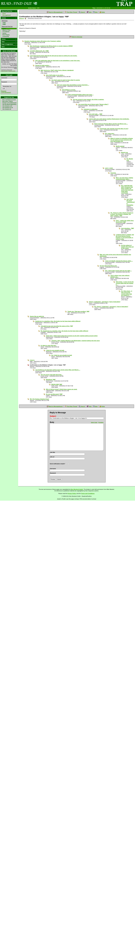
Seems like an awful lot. (37, 316)
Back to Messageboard (56, 12)
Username (4, 77)
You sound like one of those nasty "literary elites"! (93, 104)
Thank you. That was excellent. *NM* (78, 311)
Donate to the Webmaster (9, 103)
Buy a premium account (9, 99)
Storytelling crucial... (69, 89)
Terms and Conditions (87, 493)
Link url (52, 457)
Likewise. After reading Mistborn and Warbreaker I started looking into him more (75, 340)
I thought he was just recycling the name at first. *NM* (57, 326)
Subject (53, 416)
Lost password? (6, 92)
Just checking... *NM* (127, 228)
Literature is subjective (90, 109)
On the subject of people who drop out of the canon (127, 247)
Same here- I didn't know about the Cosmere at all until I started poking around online (72, 335)
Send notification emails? (57, 463)
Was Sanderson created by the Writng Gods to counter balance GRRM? (51, 46)
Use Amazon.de (6, 109)
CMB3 (4, 24)
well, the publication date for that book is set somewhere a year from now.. (57, 60)
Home (4, 13)
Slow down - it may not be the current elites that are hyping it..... (125, 283)
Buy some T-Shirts (7, 101)
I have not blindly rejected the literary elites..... (119, 261)
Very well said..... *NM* (95, 114)
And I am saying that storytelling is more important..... (73, 85)
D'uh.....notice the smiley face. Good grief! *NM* (125, 221)
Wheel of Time (6, 30)
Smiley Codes (94, 422)
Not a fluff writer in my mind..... (55, 75)
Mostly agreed (120, 146)
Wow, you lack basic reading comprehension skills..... (124, 178)
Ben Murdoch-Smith (77, 489)
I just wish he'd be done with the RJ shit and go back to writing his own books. (53, 55)
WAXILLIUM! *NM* (56, 384)
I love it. (32, 360)
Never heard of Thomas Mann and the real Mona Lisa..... (111, 123)
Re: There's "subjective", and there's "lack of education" (111, 306)
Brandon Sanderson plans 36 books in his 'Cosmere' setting (43, 41)
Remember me (7, 86)
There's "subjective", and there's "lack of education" (104, 301)
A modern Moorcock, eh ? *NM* (39, 51)
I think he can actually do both (55, 350)
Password (4, 82)
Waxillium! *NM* (51, 379)
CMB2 (4, 23)
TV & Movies (5, 31)
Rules (103, 12)
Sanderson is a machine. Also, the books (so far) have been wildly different (57, 321)
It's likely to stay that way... (49, 345)
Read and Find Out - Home (29, 3)
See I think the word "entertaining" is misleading (131, 202)
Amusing (113, 173)
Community (5, 36)
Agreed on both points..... (43, 65)
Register (3, 91)
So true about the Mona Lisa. (108, 265)
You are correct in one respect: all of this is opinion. (88, 99)
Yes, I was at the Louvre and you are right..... (118, 270)
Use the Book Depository (9, 104)
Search (83, 12)
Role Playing (5, 34)
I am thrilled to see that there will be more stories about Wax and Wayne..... (57, 370)
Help (90, 12)
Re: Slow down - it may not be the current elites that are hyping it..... (126, 293)
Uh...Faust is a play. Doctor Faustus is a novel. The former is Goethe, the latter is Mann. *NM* (121, 214)
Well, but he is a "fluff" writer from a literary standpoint (57, 70)
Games (4, 33)
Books (4, 28)
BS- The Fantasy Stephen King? (39, 399)
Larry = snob (109, 168)
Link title (52, 452)
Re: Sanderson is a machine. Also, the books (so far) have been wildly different (64, 331)
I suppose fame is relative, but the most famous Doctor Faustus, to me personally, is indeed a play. (125, 237)
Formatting (100, 422)
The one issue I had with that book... (51, 374)
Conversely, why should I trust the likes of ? (114, 128)
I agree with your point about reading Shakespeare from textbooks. (109, 119)
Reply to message (76, 37)
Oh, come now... (110, 133)
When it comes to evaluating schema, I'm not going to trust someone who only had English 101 (121, 140)
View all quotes (4, 70)
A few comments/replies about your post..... (80, 94)
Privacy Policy (72, 493)
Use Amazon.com (7, 106)
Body (52, 422)
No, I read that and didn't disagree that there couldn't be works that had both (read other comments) (127, 189)
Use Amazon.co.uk (7, 107)
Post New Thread (72, 12)
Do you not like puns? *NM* (54, 394)
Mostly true (124, 152)
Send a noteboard (25, 18)
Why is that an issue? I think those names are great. (61, 389)
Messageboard (6, 15)
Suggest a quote (11, 70)
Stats (96, 12)
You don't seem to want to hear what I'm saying (65, 80)
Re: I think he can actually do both (61, 355)
